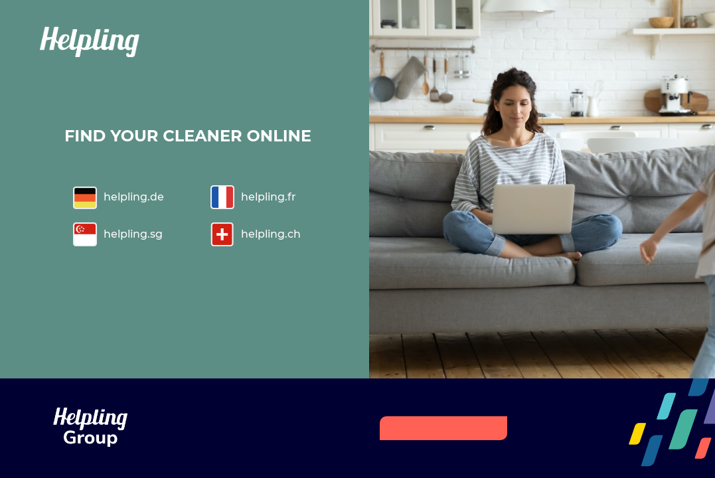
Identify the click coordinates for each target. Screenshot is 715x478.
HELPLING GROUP (443, 428)
